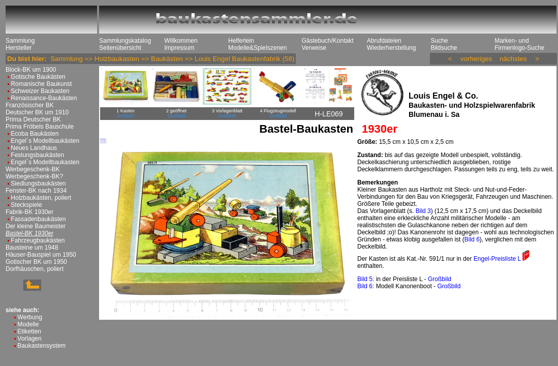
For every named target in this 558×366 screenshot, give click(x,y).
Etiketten (29, 331)
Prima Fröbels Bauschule (40, 126)
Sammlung (20, 40)
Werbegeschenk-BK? (34, 176)
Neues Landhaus (34, 147)
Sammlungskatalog (125, 40)
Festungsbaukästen (37, 155)
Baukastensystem (41, 345)
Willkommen (180, 40)
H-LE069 (329, 114)
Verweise (313, 47)
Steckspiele (26, 204)
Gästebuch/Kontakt (327, 40)
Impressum (179, 47)
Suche (439, 40)
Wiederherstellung (391, 47)
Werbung (29, 317)
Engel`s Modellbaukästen (45, 140)
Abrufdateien (384, 40)
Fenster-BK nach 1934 (36, 190)
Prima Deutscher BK (33, 119)
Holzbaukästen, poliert (41, 197)
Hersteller (19, 47)
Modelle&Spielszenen (257, 47)
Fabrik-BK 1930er (29, 212)
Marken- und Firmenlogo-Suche (519, 44)
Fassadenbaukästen (38, 219)
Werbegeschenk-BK (33, 169)
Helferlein (241, 40)
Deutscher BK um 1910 (37, 112)
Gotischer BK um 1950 (36, 261)
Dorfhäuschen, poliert (35, 268)
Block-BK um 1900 (31, 69)
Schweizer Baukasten (40, 91)
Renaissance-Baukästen (44, 98)
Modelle (28, 324)
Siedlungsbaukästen (38, 183)
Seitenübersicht (120, 47)
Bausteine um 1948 (32, 247)
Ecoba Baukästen (34, 133)
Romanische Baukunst (41, 83)
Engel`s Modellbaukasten (45, 162)
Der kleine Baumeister (36, 226)
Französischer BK (30, 105)
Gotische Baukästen (38, 76)
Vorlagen (29, 338)
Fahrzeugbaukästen (38, 240)
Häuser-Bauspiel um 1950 (41, 254)
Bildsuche (443, 47)
